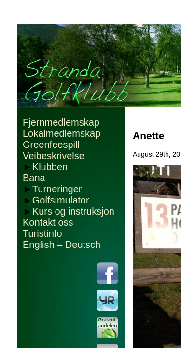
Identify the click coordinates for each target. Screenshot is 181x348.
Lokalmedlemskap (61, 133)
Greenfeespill (51, 144)
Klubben (50, 166)
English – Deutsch (61, 244)
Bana (34, 178)
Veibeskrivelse (53, 155)
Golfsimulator (60, 200)
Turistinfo (42, 233)
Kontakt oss (48, 222)
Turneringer (57, 189)
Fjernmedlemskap (61, 122)
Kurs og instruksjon (73, 211)
